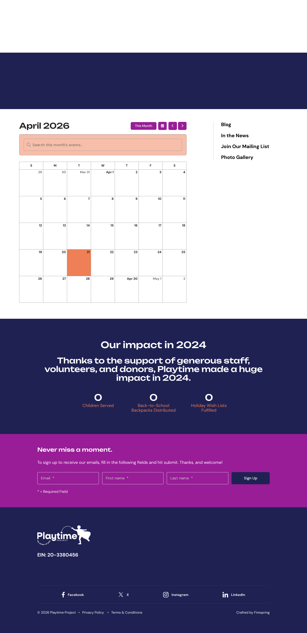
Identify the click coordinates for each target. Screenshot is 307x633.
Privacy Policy (93, 612)
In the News (235, 136)
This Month (143, 126)
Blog (226, 125)
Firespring (262, 612)
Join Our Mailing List (245, 147)
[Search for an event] (103, 145)
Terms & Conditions (126, 612)
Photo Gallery (237, 157)
